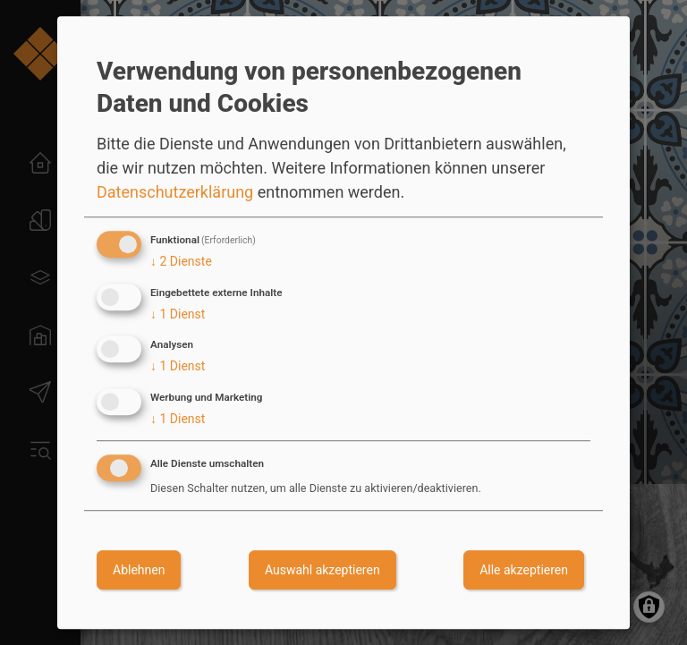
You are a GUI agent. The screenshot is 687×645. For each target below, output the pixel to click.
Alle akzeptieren (523, 570)
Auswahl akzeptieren (322, 570)
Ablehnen (139, 570)
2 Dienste (181, 261)
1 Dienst (177, 314)
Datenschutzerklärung (175, 191)
